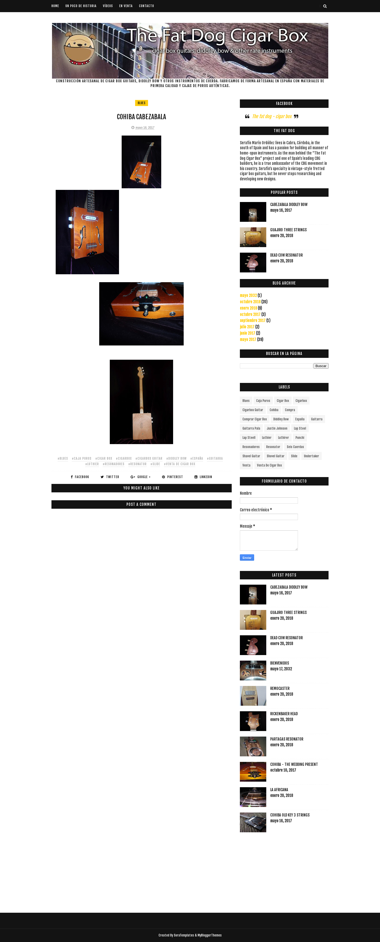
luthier (267, 438)
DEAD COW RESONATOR (286, 255)
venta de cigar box (269, 465)
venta (246, 465)
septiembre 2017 (252, 320)
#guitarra (215, 458)
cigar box (283, 401)
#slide (155, 464)
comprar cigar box (255, 419)
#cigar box (103, 458)
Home (55, 6)
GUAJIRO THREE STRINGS (288, 230)
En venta (126, 6)
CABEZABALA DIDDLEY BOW (288, 204)
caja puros (263, 401)
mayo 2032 (248, 295)
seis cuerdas (295, 447)
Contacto (146, 6)
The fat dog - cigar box (271, 116)
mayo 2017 (248, 339)
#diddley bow (176, 458)
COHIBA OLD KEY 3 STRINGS (290, 815)
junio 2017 (247, 333)
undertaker (311, 456)
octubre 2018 (250, 302)
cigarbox (301, 401)
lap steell (249, 438)
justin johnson (277, 428)
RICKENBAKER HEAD (284, 714)
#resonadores (114, 464)
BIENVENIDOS (279, 663)
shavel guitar (251, 456)
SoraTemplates (184, 935)
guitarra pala (251, 428)
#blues (63, 458)
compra (290, 410)
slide (294, 456)
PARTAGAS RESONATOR (286, 739)
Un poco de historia (81, 6)
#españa (196, 458)
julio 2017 (247, 327)
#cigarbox (124, 458)
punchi (300, 438)
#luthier (92, 464)
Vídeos (108, 6)
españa (300, 419)
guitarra (316, 419)
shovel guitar (275, 456)
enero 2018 (248, 308)
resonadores (251, 447)
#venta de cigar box (179, 464)
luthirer (283, 438)
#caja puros (82, 458)
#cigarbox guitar (149, 458)
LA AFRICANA (279, 789)
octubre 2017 (250, 314)
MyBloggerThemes (210, 935)
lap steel (300, 428)
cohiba (274, 410)
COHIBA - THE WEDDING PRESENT (294, 764)
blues (142, 103)
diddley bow (281, 419)
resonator (273, 447)
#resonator (137, 464)
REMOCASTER (279, 688)
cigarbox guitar (253, 410)
